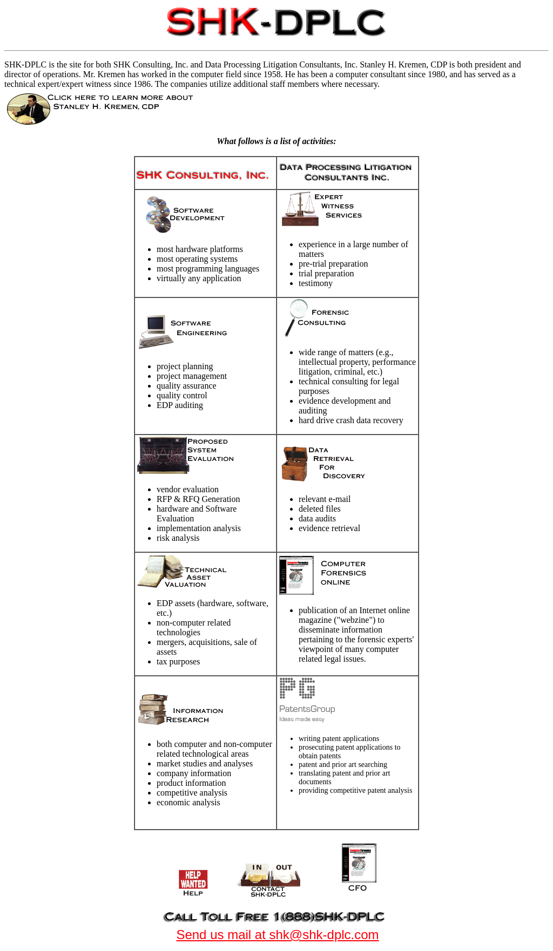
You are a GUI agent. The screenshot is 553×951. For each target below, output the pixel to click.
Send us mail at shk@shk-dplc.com (277, 934)
